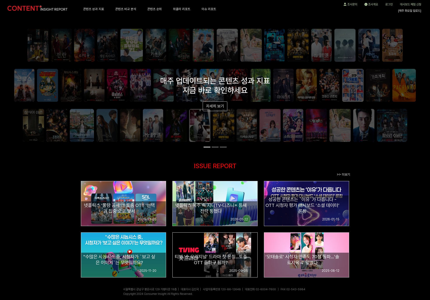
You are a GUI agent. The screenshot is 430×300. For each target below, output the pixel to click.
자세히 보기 (215, 106)
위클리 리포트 (181, 9)
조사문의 (350, 4)
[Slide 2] (215, 147)
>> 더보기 (343, 174)
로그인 (389, 4)
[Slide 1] (207, 147)
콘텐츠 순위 (154, 9)
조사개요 (371, 4)
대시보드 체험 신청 (410, 4)
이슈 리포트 (209, 9)
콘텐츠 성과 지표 (93, 9)
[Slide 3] (223, 147)
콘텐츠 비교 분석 (125, 9)
